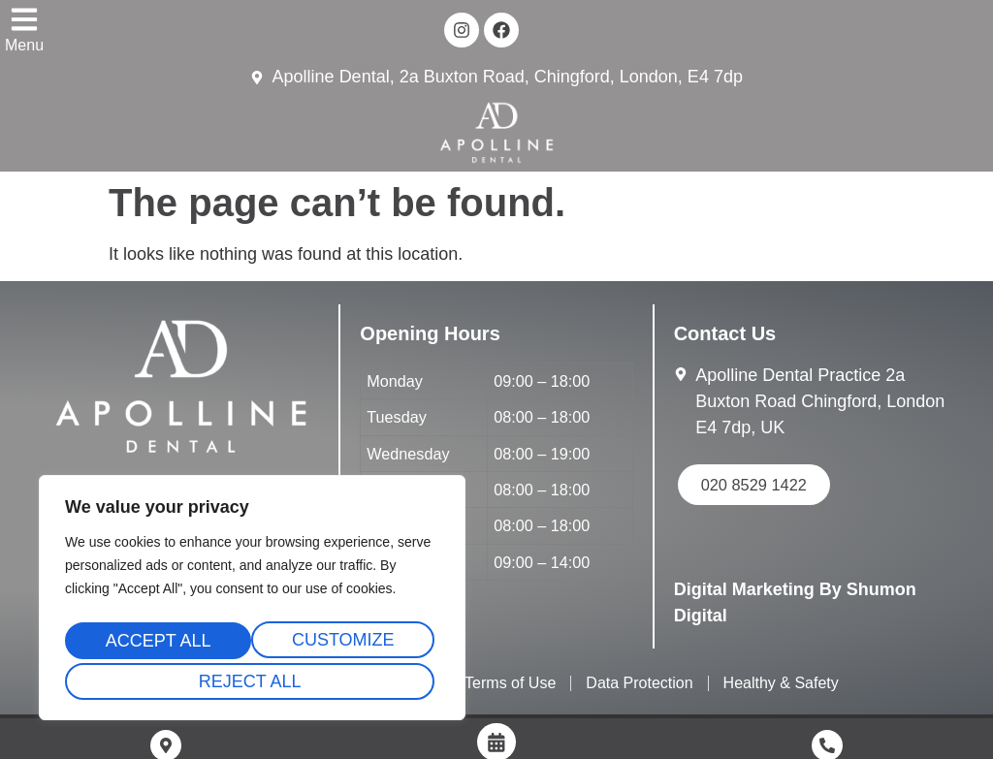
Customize (155, 644)
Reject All (342, 644)
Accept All (252, 681)
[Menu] (24, 19)
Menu (24, 45)
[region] (252, 603)
